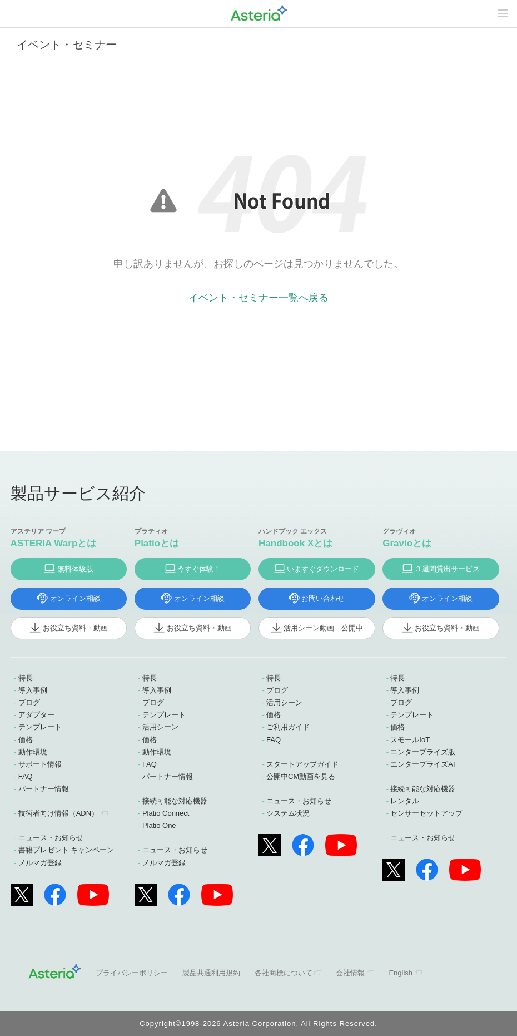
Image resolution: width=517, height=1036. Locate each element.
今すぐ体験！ (199, 569)
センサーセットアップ (426, 813)
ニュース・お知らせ (50, 837)
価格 (25, 740)
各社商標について (283, 973)
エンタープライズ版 (422, 752)
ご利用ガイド (288, 727)
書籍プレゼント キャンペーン (66, 850)
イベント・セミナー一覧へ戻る (258, 297)
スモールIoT (410, 740)
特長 (25, 678)
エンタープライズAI (422, 764)
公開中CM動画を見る (300, 776)
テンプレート (40, 727)
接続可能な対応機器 (174, 801)
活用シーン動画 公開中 (323, 628)
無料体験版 (75, 569)
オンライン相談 (75, 598)
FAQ (25, 776)
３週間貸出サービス (447, 569)
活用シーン (160, 727)
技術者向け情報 (58, 813)
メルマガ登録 (40, 863)
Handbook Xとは (295, 543)
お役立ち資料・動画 (75, 628)
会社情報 (350, 973)
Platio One (159, 825)
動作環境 (32, 752)
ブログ (29, 702)
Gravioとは (406, 543)
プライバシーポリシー (132, 973)
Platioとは (157, 543)
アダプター (36, 715)
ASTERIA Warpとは (54, 543)
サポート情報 (40, 764)
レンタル (404, 801)
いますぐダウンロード (323, 569)
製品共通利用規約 (211, 973)
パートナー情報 (43, 789)
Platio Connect (166, 813)
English (400, 973)
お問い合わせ (323, 598)
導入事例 (32, 690)
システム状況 (288, 813)
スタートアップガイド (302, 764)
